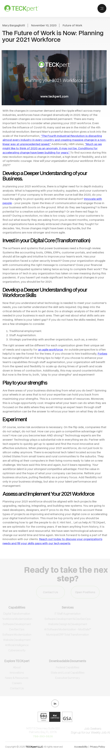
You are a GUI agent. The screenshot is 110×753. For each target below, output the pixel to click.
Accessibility (81, 746)
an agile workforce (50, 349)
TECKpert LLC (34, 746)
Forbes (102, 353)
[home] (21, 8)
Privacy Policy (97, 746)
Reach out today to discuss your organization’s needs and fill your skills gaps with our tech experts (52, 541)
